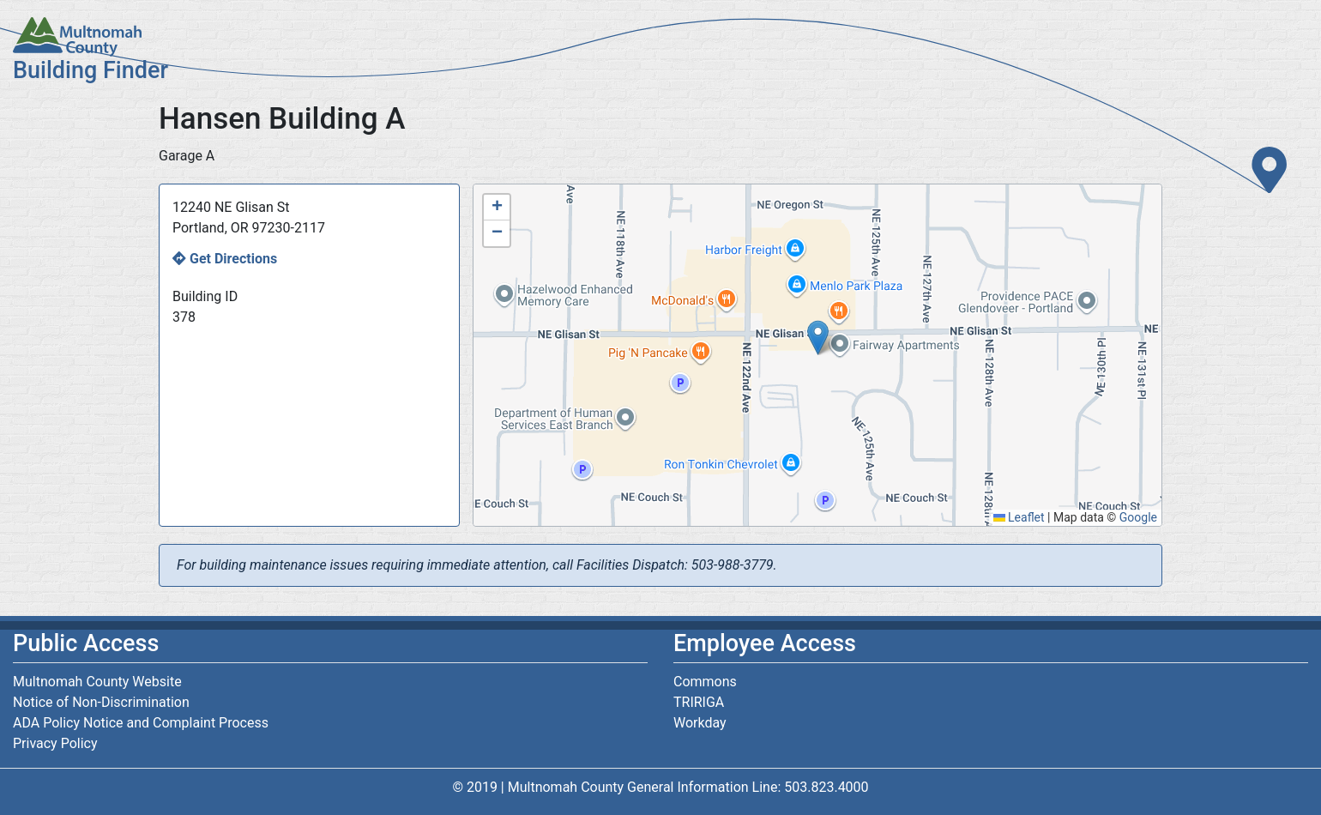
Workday (700, 723)
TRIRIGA (698, 702)
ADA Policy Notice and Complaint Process (140, 723)
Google (1138, 517)
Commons (705, 681)
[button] (818, 337)
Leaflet (1019, 517)
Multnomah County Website (97, 681)
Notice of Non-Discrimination (101, 702)
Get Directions (233, 259)
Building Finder (90, 70)
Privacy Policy (55, 743)
